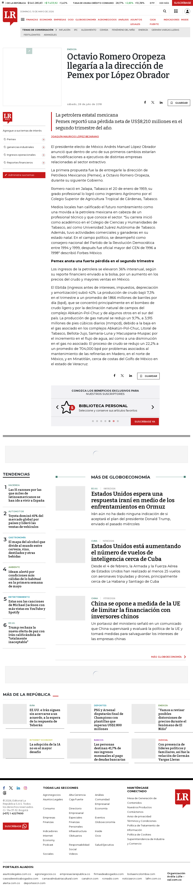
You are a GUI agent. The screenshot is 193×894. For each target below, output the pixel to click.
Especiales (75, 817)
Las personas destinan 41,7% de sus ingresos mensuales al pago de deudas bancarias (109, 751)
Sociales (48, 853)
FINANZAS (32, 19)
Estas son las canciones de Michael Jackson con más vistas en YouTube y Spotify (26, 606)
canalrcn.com (90, 878)
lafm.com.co (153, 878)
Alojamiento (88, 30)
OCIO (71, 19)
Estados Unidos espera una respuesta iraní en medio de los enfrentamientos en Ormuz (133, 500)
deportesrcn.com (34, 882)
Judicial (163, 739)
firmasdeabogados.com (109, 873)
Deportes (100, 705)
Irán (32, 705)
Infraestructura (78, 830)
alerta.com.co (11, 882)
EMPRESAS (60, 19)
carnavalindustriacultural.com (60, 878)
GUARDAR (179, 102)
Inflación (64, 30)
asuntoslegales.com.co (17, 873)
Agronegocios (52, 794)
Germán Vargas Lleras (165, 30)
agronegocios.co (45, 873)
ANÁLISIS (123, 19)
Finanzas (48, 821)
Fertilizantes (32, 35)
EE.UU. (11, 622)
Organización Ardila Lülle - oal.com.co (176, 876)
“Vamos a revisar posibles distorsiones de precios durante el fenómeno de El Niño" (172, 719)
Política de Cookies (139, 834)
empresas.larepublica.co (75, 873)
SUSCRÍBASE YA (145, 421)
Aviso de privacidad (139, 815)
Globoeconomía (105, 821)
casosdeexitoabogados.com (20, 878)
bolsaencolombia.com (141, 873)
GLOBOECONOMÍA (85, 19)
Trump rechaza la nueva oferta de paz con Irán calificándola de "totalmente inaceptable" (26, 634)
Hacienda (14, 484)
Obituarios (75, 835)
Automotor (16, 511)
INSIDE (184, 19)
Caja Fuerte (76, 798)
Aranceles (50, 35)
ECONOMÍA (46, 19)
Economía (101, 808)
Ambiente (14, 566)
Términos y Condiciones (141, 820)
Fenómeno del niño (123, 30)
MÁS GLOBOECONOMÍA (166, 656)
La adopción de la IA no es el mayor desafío (45, 747)
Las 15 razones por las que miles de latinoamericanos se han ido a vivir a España (26, 495)
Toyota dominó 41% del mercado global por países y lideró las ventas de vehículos (25, 521)
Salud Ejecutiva (104, 844)
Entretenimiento (19, 596)
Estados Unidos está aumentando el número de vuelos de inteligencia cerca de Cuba (136, 552)
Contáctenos (135, 811)
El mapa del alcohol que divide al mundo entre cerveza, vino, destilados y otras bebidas (26, 549)
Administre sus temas (19, 174)
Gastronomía (17, 537)
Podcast (48, 844)
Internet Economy (41, 739)
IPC (75, 30)
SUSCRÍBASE (182, 3)
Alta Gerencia (77, 794)
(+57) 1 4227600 (13, 812)
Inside (98, 830)
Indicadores (50, 830)
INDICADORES (171, 19)
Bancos (98, 739)
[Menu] (23, 19)
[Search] (164, 11)
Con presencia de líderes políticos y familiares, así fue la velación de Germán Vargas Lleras (174, 751)
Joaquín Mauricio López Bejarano (75, 136)
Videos (73, 853)
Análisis (99, 794)
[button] (56, 407)
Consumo (49, 808)
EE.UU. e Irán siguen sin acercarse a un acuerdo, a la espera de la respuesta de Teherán (45, 717)
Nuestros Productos (139, 806)
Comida (104, 30)
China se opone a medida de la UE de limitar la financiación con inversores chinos (135, 609)
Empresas (49, 817)
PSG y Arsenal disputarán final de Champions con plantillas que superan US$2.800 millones (108, 719)
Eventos (100, 817)
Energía (143, 30)
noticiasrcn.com (132, 878)
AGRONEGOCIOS (107, 19)
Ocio (98, 835)
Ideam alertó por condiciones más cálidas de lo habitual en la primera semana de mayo (25, 579)
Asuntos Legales (53, 798)
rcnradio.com (110, 878)
